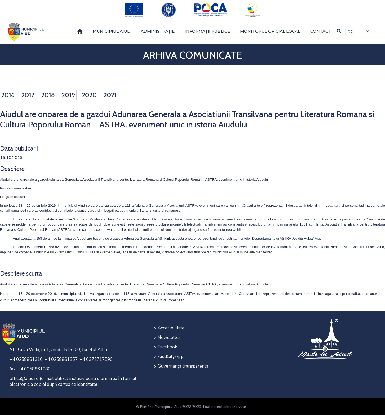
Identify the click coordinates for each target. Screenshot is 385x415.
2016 (8, 95)
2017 (27, 95)
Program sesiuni (12, 197)
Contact (320, 31)
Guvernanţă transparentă (183, 366)
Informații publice (207, 31)
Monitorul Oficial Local (270, 31)
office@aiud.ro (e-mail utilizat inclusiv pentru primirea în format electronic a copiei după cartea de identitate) (73, 381)
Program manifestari (15, 188)
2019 (68, 95)
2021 (110, 95)
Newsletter (169, 337)
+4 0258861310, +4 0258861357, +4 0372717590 (61, 359)
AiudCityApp (170, 357)
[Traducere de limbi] (357, 31)
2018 (48, 95)
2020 (89, 95)
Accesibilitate (171, 328)
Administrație (158, 31)
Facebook (167, 347)
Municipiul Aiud (112, 31)
